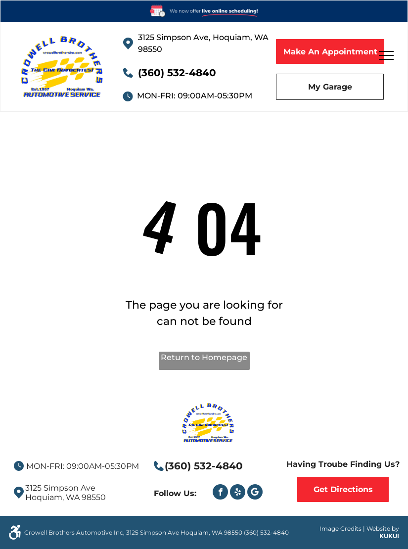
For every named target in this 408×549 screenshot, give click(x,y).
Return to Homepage (204, 357)
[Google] (255, 493)
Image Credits (340, 528)
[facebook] (220, 493)
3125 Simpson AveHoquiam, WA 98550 (65, 492)
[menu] (386, 55)
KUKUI (389, 536)
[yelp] (237, 493)
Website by (382, 528)
